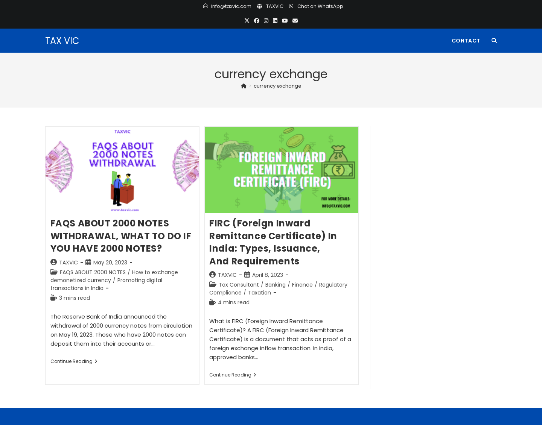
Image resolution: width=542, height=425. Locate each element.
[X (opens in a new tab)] (247, 21)
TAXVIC (274, 6)
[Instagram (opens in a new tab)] (266, 21)
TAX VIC (62, 41)
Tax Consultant (239, 284)
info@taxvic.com (231, 6)
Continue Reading (73, 362)
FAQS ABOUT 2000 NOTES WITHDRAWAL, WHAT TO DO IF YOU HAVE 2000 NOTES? (121, 236)
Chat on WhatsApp (320, 6)
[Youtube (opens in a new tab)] (285, 21)
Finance (302, 284)
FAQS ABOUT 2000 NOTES (93, 272)
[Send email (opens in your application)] (295, 21)
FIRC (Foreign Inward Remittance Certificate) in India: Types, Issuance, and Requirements (273, 242)
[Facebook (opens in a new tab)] (257, 21)
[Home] (244, 86)
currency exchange (277, 86)
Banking (275, 284)
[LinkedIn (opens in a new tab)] (275, 21)
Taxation (259, 292)
